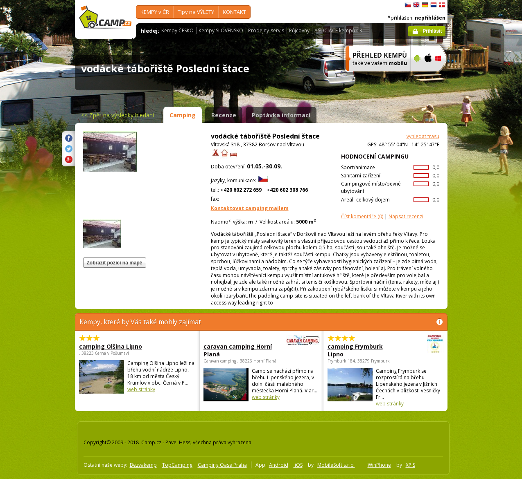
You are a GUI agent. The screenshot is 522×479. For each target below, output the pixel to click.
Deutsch (425, 5)
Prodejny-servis (266, 30)
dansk (442, 5)
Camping (182, 115)
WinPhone (379, 464)
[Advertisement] (481, 245)
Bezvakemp (143, 464)
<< (117, 115)
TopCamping (177, 464)
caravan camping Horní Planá (238, 350)
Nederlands (433, 5)
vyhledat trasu (423, 136)
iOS (298, 464)
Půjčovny (299, 30)
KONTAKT (234, 12)
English (416, 5)
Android (278, 464)
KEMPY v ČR (154, 12)
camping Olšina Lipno (110, 346)
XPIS (410, 464)
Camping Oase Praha (222, 464)
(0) (362, 216)
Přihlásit (432, 31)
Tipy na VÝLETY (196, 12)
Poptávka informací (281, 115)
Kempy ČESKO (177, 30)
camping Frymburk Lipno (363, 350)
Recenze (223, 115)
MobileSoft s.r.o (336, 464)
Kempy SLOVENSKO (221, 30)
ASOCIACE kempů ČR (338, 30)
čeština (407, 5)
